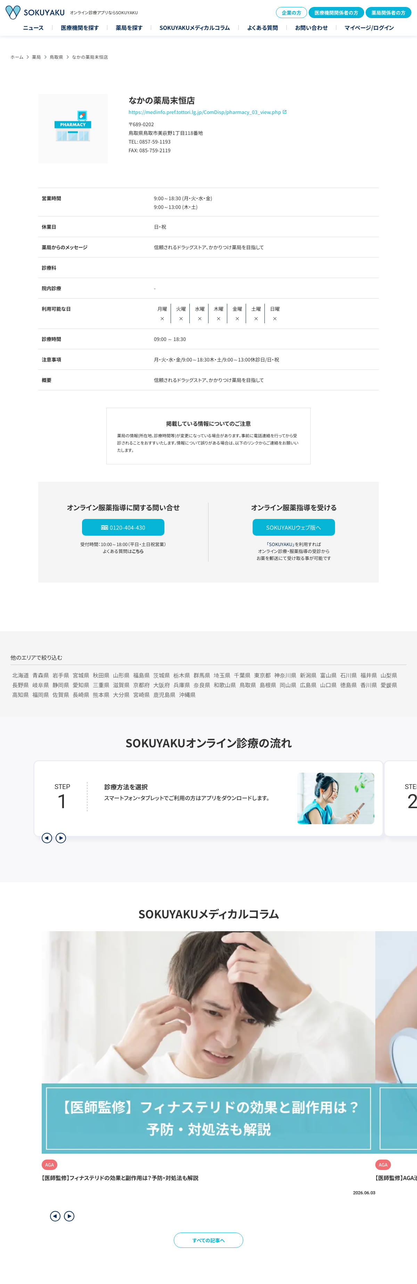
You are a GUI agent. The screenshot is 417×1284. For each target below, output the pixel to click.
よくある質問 (262, 27)
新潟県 (308, 675)
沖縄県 (187, 694)
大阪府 (161, 685)
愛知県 (81, 685)
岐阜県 (40, 685)
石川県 (348, 675)
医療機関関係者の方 (336, 12)
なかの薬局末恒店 (90, 57)
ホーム (16, 57)
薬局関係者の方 (388, 12)
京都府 (141, 685)
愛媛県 (389, 685)
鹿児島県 (164, 694)
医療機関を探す (80, 27)
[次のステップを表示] (61, 838)
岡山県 (288, 685)
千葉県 (242, 675)
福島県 (141, 675)
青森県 (40, 675)
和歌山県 (225, 685)
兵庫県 (181, 685)
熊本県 (101, 694)
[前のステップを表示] (47, 838)
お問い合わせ (311, 27)
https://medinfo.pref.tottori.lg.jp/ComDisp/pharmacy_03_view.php (205, 111)
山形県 (121, 675)
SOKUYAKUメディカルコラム (195, 27)
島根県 (268, 685)
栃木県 (181, 675)
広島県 (308, 685)
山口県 (328, 685)
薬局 (36, 57)
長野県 (20, 685)
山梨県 (389, 675)
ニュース (33, 27)
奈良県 (202, 685)
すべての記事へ (209, 1240)
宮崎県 (141, 694)
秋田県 (101, 675)
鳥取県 (56, 57)
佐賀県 (60, 694)
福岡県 (40, 694)
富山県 (328, 675)
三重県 (101, 685)
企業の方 (291, 12)
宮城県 (81, 675)
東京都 (262, 675)
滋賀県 (121, 685)
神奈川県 (285, 675)
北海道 (20, 675)
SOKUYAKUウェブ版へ (293, 527)
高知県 (20, 694)
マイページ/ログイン (369, 27)
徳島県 (348, 685)
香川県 (368, 685)
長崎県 (81, 694)
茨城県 (161, 675)
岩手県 (60, 675)
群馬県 (202, 675)
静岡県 (60, 685)
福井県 (368, 675)
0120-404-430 (127, 527)
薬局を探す (129, 27)
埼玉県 (222, 675)
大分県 (121, 694)
